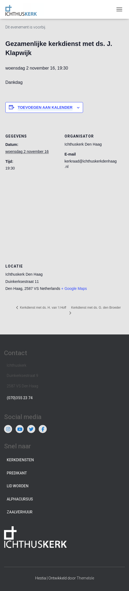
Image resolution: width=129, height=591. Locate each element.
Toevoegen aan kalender (45, 107)
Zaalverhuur (20, 512)
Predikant (17, 473)
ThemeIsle (85, 578)
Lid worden (17, 486)
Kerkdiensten (20, 460)
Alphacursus (20, 499)
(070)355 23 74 (20, 398)
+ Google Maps (74, 288)
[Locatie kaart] (64, 217)
